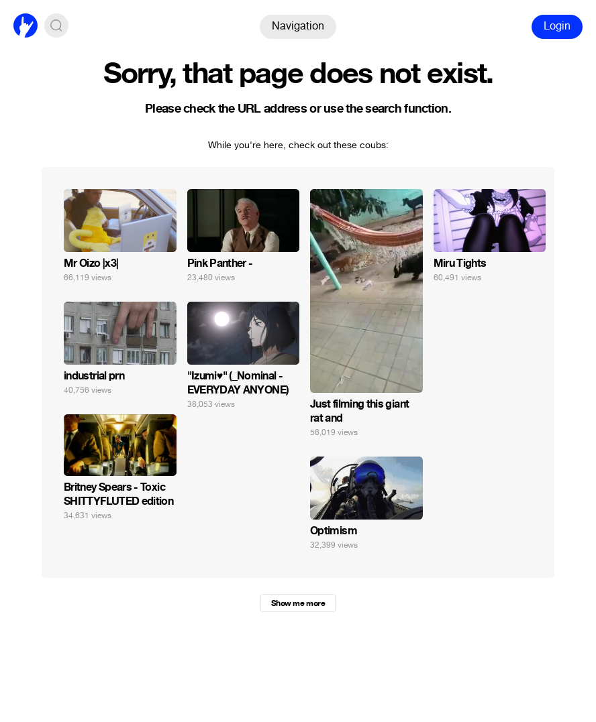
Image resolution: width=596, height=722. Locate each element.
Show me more (298, 603)
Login (557, 26)
